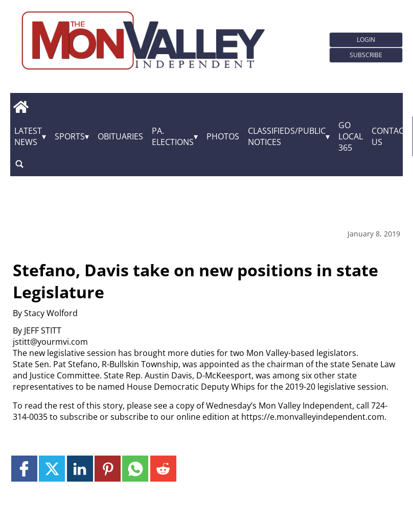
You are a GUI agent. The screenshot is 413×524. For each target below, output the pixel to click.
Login (366, 39)
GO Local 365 (350, 136)
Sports (70, 136)
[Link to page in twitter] (52, 469)
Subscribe (366, 55)
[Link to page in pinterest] (108, 469)
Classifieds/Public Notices (287, 136)
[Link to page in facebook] (24, 469)
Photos (222, 136)
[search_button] (19, 164)
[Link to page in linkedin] (80, 469)
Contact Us (390, 136)
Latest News (28, 136)
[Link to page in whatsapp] (135, 469)
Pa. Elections (173, 136)
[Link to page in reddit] (163, 469)
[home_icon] (20, 107)
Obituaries (120, 136)
